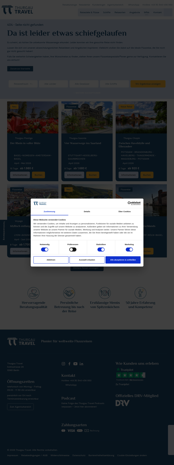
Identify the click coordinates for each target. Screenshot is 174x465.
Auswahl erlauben (87, 260)
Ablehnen (51, 260)
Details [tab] (87, 212)
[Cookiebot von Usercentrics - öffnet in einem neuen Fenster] (130, 203)
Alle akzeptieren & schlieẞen (123, 260)
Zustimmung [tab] (49, 212)
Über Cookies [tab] (125, 212)
